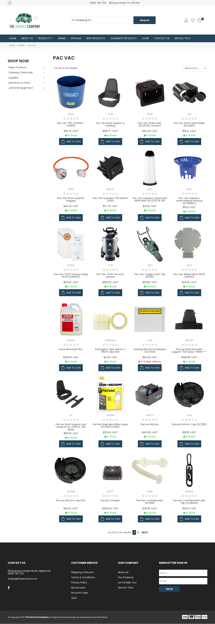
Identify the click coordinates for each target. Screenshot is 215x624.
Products (44, 38)
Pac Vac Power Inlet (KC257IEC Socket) (149, 124)
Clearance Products (123, 38)
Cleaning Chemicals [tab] (21, 72)
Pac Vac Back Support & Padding (110, 124)
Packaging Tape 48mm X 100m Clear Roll (110, 351)
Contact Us (161, 38)
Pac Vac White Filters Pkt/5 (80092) (189, 276)
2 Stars (67, 118)
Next (145, 532)
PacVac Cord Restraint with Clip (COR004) (189, 502)
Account (186, 20)
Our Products (126, 577)
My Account (78, 587)
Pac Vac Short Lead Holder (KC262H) (189, 124)
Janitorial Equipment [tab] (21, 88)
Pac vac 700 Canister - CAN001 (71, 124)
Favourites (193, 20)
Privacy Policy (79, 582)
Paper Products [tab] (18, 67)
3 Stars (70, 118)
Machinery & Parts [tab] (19, 83)
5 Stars (77, 118)
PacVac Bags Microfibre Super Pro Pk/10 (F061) (110, 426)
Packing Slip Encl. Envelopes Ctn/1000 (150, 351)
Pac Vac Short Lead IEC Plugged (71, 200)
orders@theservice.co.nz (22, 579)
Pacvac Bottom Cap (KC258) (189, 424)
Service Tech (182, 38)
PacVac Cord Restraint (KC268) (149, 502)
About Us (27, 38)
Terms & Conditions (83, 577)
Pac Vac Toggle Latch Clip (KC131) (149, 276)
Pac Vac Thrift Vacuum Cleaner (110, 276)
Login (145, 38)
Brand (62, 38)
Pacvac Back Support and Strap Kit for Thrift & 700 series (71, 427)
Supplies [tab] (13, 77)
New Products (95, 38)
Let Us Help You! (127, 582)
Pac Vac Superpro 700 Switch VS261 (110, 200)
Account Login (79, 593)
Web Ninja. (102, 617)
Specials (76, 38)
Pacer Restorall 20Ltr (71, 349)
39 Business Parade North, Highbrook (29, 571)
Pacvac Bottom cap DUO (71, 500)
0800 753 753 (16, 573)
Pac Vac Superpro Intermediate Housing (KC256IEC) (189, 201)
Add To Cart (73, 141)
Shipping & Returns (82, 572)
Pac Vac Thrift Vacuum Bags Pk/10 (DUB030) (71, 276)
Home (12, 38)
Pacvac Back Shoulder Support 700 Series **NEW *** (189, 351)
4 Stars (74, 118)
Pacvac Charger (110, 500)
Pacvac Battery (150, 424)
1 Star (64, 118)
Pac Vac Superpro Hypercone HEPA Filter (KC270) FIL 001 (149, 200)
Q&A (74, 598)
